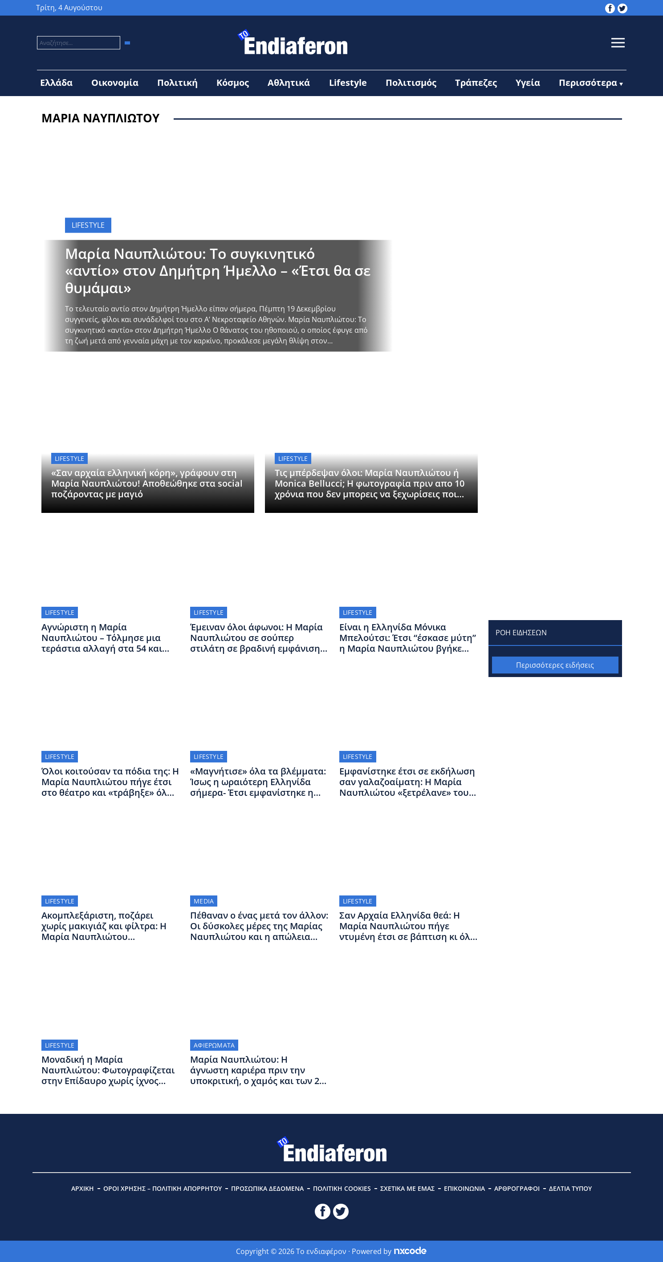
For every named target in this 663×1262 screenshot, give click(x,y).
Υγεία (528, 83)
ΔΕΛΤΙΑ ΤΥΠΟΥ (570, 1188)
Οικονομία (114, 83)
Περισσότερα (588, 83)
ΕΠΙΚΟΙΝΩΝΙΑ (464, 1188)
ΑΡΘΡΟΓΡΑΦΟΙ (517, 1188)
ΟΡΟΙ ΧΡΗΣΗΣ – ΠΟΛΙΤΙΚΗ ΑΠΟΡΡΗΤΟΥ (162, 1188)
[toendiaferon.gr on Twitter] (622, 7)
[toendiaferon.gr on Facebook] (610, 7)
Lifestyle (348, 83)
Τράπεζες (476, 83)
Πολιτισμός (411, 83)
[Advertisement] (555, 193)
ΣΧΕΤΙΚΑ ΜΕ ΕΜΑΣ (407, 1188)
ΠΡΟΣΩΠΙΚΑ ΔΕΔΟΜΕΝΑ (267, 1188)
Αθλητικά (289, 83)
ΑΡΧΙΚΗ (82, 1188)
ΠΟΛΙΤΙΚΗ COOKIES (342, 1188)
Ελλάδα (56, 83)
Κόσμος (232, 83)
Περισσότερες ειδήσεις (555, 665)
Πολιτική (177, 83)
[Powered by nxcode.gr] (410, 1251)
